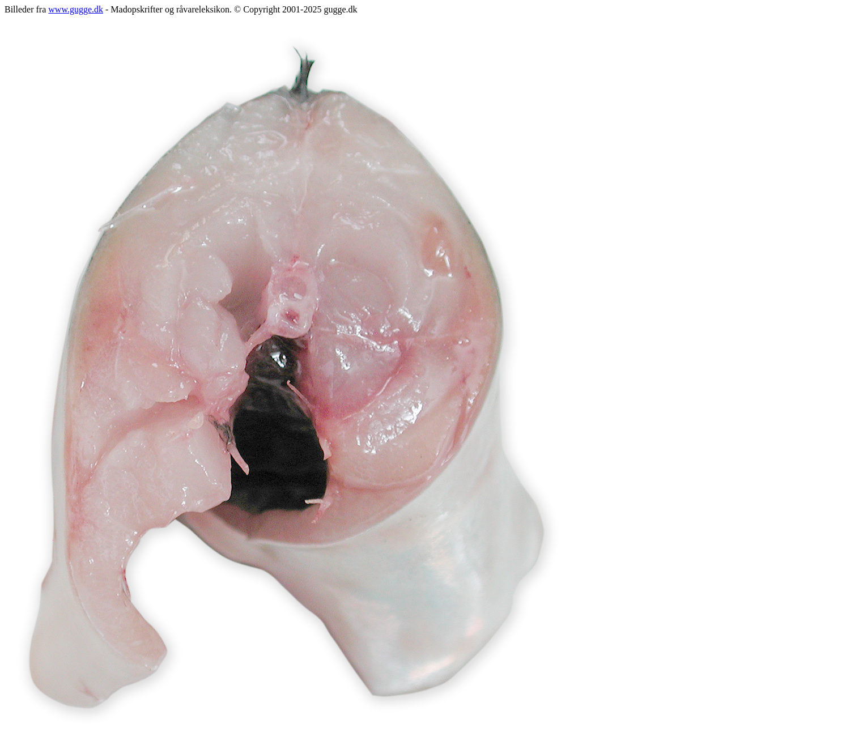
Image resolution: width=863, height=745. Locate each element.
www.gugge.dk (75, 9)
